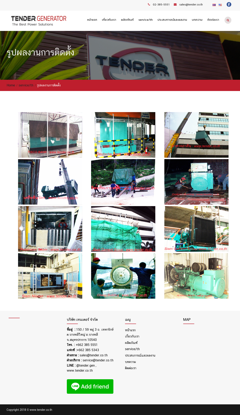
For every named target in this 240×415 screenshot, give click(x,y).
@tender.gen (85, 365)
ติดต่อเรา (213, 19)
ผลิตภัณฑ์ (127, 19)
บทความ (197, 19)
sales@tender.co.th (191, 4)
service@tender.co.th (98, 360)
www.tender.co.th (80, 370)
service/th (145, 19)
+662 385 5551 (87, 345)
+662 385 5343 (88, 350)
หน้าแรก (92, 19)
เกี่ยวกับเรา (109, 19)
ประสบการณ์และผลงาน (172, 19)
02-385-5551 (161, 4)
